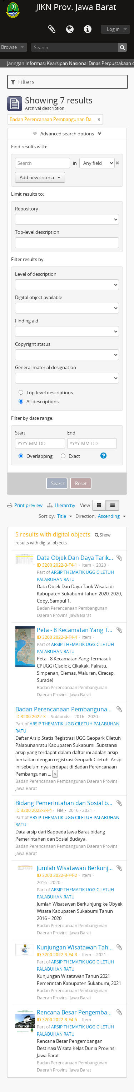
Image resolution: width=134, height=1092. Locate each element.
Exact (70, 456)
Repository (26, 208)
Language (70, 29)
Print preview (25, 505)
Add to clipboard (119, 557)
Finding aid (26, 320)
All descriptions (39, 401)
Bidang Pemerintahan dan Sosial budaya (69, 803)
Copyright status (32, 344)
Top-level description (37, 232)
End (71, 432)
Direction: (85, 516)
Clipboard (52, 29)
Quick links (87, 29)
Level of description (35, 274)
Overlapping (36, 456)
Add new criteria (40, 177)
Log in (113, 29)
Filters (23, 82)
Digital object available (38, 297)
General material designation (45, 367)
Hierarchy (61, 505)
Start (20, 432)
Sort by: (47, 516)
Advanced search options (67, 133)
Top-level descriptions (46, 392)
